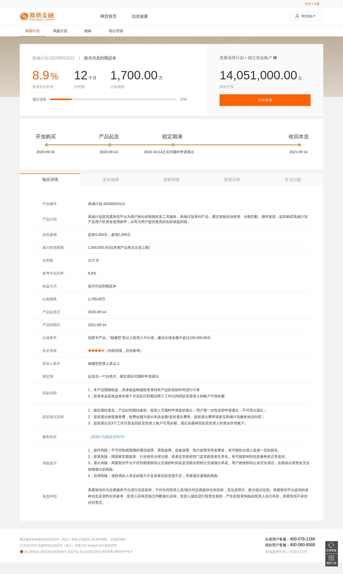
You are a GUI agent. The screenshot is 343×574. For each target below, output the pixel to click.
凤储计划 (32, 32)
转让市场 (116, 31)
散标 (88, 31)
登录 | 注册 (312, 4)
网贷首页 (108, 16)
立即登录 (265, 100)
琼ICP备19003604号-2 (117, 551)
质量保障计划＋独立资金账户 (248, 58)
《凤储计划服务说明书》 (107, 437)
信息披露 (140, 16)
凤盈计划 (60, 31)
